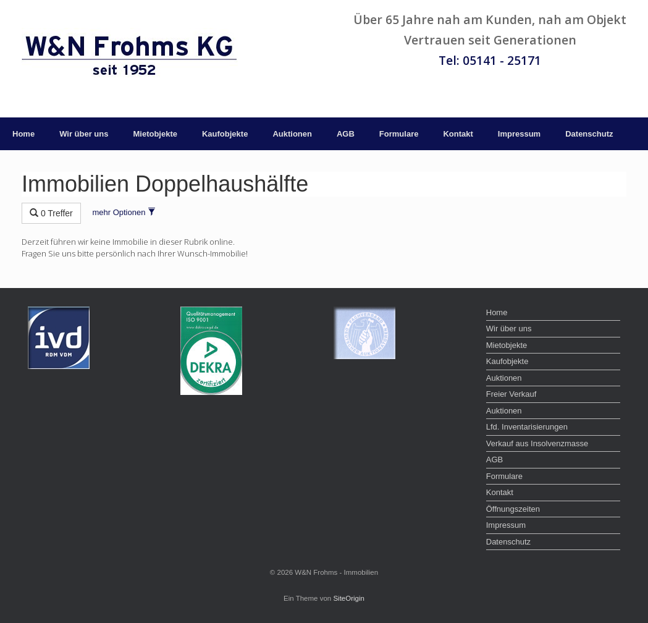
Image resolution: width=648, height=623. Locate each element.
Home (23, 133)
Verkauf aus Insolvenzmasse (537, 443)
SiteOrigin (348, 598)
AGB (346, 133)
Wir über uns (83, 133)
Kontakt (458, 133)
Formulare (399, 133)
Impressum (519, 133)
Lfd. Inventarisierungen (527, 426)
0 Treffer (51, 213)
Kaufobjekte (225, 133)
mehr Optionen (124, 212)
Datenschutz (589, 133)
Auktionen (292, 133)
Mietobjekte (155, 133)
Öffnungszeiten (513, 509)
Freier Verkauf (511, 394)
